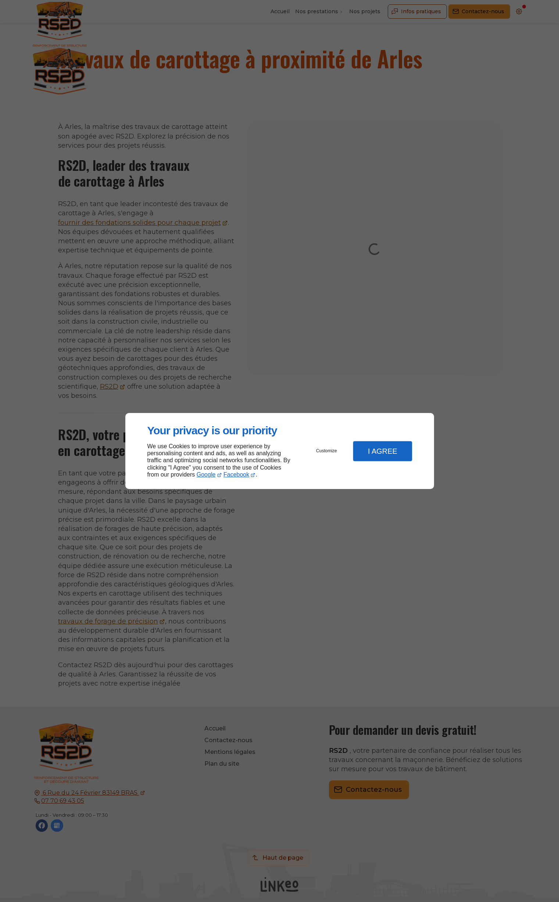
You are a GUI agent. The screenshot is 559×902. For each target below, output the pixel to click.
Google (206, 474)
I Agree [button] (382, 451)
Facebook (236, 474)
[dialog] (279, 451)
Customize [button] (326, 450)
